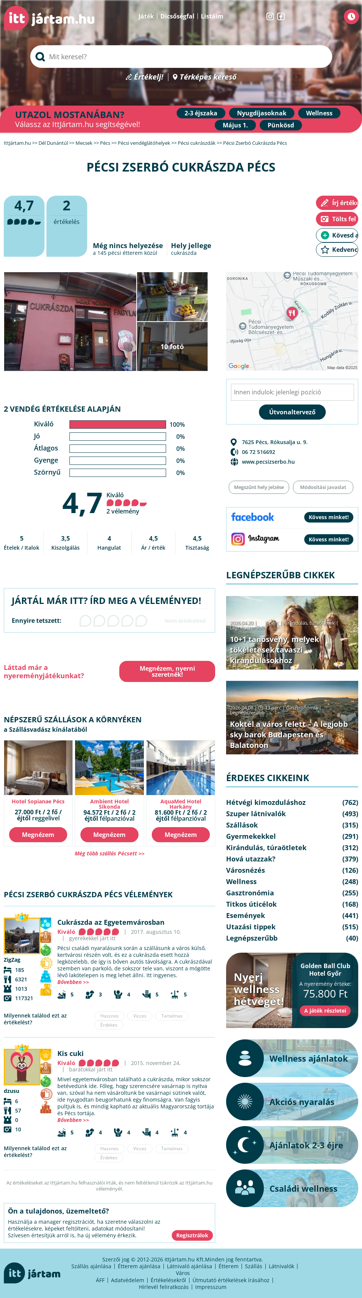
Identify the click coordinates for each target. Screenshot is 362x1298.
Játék (146, 16)
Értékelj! (148, 77)
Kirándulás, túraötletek (309, 622)
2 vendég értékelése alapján (62, 409)
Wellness (319, 113)
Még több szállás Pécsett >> (110, 853)
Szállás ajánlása (91, 1266)
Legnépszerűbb (247, 627)
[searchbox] (181, 56)
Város (183, 1273)
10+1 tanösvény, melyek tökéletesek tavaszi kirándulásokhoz (274, 649)
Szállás (253, 1266)
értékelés (66, 211)
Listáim (212, 16)
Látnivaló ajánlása (189, 1266)
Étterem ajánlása (139, 1266)
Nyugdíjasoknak (262, 113)
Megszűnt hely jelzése (259, 487)
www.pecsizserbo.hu (268, 461)
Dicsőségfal (177, 16)
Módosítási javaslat (323, 487)
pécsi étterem (125, 252)
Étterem (229, 1266)
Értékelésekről (168, 1280)
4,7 (82, 502)
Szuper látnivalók (256, 813)
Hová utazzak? (251, 858)
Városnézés (245, 870)
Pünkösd (281, 125)
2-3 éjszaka (201, 113)
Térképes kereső (208, 77)
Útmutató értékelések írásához (231, 1280)
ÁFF (100, 1280)
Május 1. (235, 125)
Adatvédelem (127, 1280)
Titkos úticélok (251, 904)
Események (245, 915)
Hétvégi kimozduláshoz (266, 802)
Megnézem (38, 835)
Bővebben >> (73, 981)
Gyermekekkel (251, 836)
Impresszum (210, 1286)
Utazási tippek (251, 926)
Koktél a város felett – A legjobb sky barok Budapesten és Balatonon (289, 734)
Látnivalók (281, 1266)
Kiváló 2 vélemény (126, 503)
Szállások (242, 824)
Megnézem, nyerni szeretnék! (167, 671)
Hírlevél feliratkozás (164, 1286)
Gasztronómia (302, 707)
